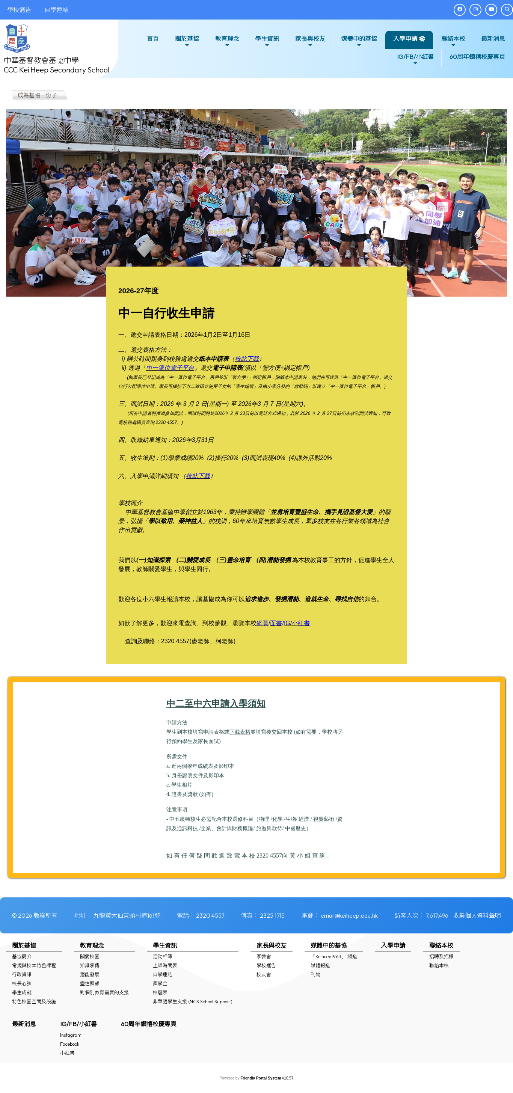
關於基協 (187, 41)
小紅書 (67, 1053)
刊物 (315, 974)
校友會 (263, 974)
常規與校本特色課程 (34, 965)
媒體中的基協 (359, 41)
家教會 (263, 956)
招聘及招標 (441, 956)
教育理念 (227, 41)
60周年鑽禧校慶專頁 (477, 56)
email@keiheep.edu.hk (349, 915)
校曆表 (160, 992)
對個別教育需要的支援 (104, 992)
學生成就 (22, 992)
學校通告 (266, 965)
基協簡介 (22, 956)
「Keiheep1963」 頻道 (334, 956)
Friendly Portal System (261, 1078)
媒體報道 (320, 965)
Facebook (69, 1044)
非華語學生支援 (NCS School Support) (192, 1001)
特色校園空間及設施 (34, 1001)
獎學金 (160, 983)
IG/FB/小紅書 (415, 59)
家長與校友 (310, 41)
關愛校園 (90, 956)
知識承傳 (90, 965)
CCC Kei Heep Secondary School (57, 69)
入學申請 (405, 38)
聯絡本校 (453, 41)
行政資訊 (22, 974)
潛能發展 (90, 974)
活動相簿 (162, 956)
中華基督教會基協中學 (41, 60)
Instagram (70, 1035)
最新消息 (493, 38)
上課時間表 (165, 965)
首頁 (153, 38)
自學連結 (162, 974)
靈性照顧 (90, 983)
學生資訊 (267, 41)
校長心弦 (22, 983)
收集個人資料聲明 (477, 915)
